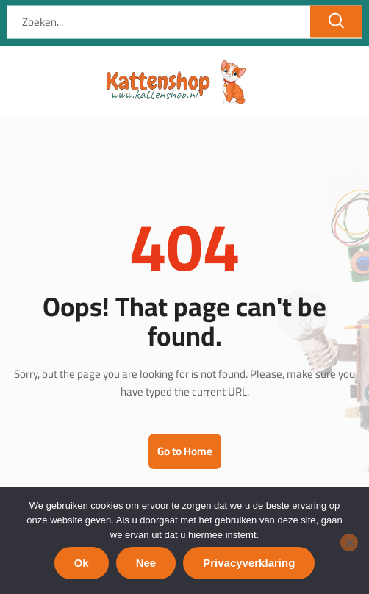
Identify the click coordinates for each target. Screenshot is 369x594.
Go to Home (184, 451)
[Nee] (349, 542)
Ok (81, 563)
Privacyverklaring (249, 563)
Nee (146, 563)
